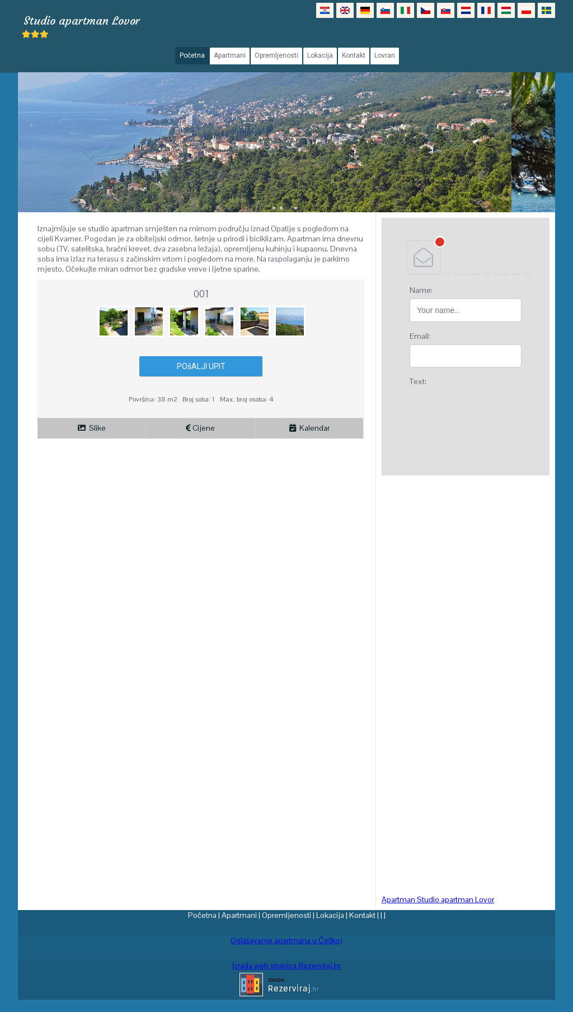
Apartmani (239, 915)
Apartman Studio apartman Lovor (438, 899)
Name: (421, 290)
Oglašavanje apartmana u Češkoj (286, 940)
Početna (202, 915)
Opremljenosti (286, 915)
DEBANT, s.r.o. (465, 257)
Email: (420, 336)
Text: (418, 381)
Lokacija (330, 915)
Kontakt (362, 915)
